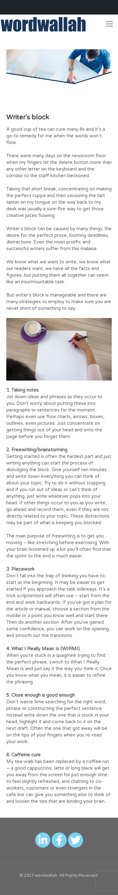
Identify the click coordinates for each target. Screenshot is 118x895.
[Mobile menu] (109, 24)
